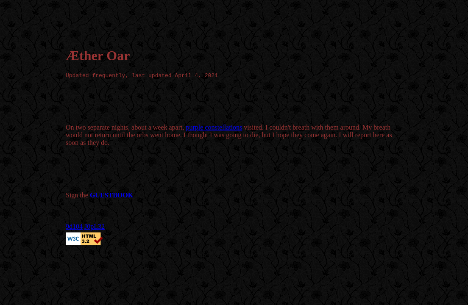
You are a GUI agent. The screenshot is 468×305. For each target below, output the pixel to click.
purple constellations (214, 128)
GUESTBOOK (111, 196)
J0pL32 (94, 227)
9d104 (74, 227)
